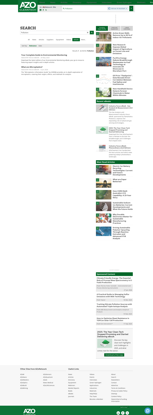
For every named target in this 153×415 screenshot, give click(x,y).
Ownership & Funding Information (119, 385)
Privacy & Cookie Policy (119, 376)
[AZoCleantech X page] (127, 398)
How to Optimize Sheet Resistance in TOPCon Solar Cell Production (111, 305)
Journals (71, 381)
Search (113, 362)
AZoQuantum (48, 362)
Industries (93, 373)
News (34, 40)
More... (130, 2)
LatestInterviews (127, 28)
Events (92, 362)
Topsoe (103, 286)
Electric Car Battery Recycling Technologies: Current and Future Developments (122, 162)
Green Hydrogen (95, 367)
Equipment (60, 40)
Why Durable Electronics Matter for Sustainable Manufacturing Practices (122, 208)
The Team (93, 381)
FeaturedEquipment (114, 28)
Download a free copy (114, 340)
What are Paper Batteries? (119, 172)
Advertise (114, 370)
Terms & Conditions (118, 373)
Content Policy (116, 381)
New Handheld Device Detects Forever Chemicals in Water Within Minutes (121, 85)
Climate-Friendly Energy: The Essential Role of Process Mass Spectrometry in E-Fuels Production (114, 267)
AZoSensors (47, 359)
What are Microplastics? (31, 67)
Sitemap (114, 378)
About (113, 359)
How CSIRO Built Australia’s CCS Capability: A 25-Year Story (121, 186)
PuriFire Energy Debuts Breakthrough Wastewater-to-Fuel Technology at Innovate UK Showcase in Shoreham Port (122, 61)
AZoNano (23, 362)
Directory (71, 365)
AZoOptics (23, 367)
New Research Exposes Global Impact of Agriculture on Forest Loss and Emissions (122, 47)
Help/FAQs (93, 378)
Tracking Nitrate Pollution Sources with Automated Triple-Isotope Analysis (112, 291)
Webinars (71, 370)
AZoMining (24, 373)
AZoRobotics (24, 365)
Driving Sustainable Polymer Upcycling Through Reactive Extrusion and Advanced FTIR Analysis (122, 222)
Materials (93, 376)
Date (40, 46)
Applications (94, 370)
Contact (114, 367)
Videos (68, 40)
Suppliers (50, 40)
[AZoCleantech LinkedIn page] (40, 10)
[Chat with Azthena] (147, 411)
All (29, 40)
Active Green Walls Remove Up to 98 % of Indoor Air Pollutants (121, 35)
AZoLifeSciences (49, 370)
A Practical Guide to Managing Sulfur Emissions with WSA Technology (111, 282)
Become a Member (96, 384)
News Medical (48, 367)
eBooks (70, 378)
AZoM (22, 359)
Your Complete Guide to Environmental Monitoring (44, 55)
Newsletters (115, 365)
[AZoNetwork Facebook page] (43, 10)
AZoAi (45, 365)
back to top (124, 392)
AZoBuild (23, 370)
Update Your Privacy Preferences (36, 412)
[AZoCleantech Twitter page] (46, 10)
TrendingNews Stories (102, 28)
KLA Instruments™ (107, 309)
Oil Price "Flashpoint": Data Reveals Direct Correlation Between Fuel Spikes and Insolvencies (121, 74)
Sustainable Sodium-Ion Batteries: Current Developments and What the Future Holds (123, 197)
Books (70, 376)
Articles (41, 40)
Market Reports (73, 373)
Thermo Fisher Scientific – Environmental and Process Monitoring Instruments (114, 273)
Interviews (93, 365)
